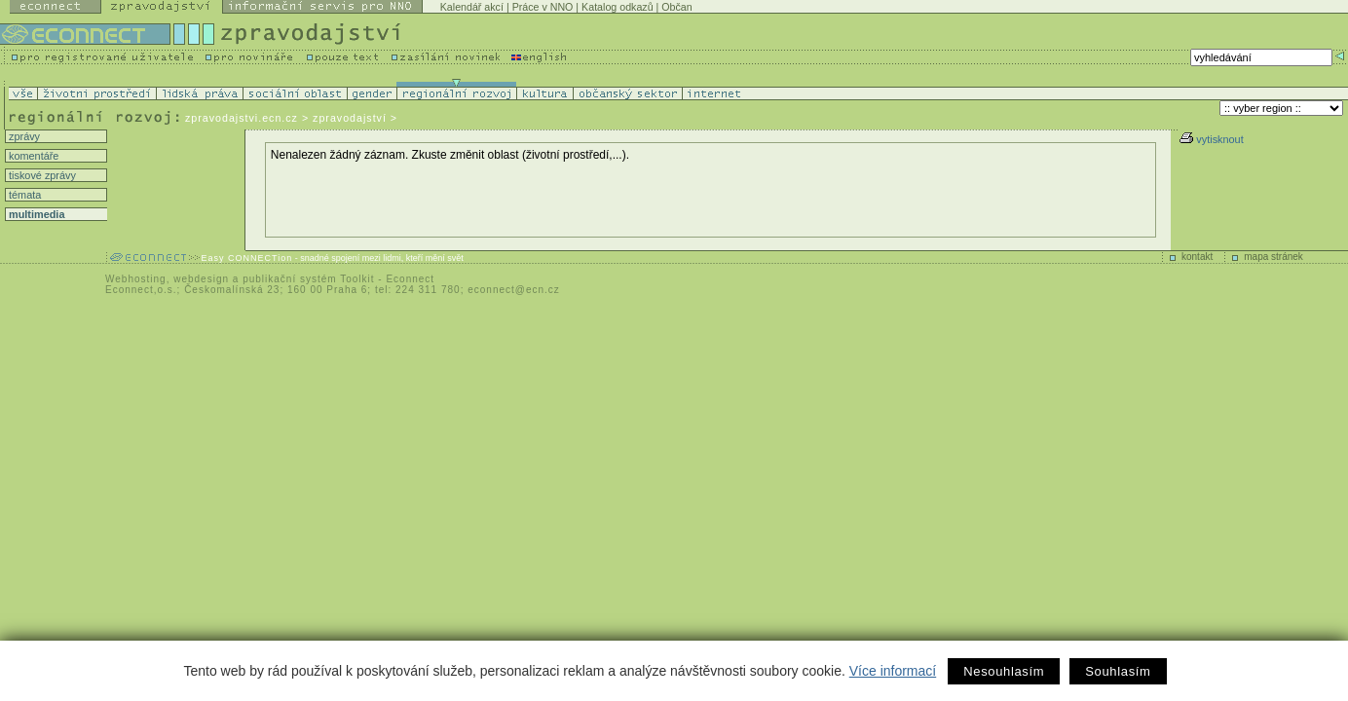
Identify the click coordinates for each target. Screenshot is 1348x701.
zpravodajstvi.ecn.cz (241, 118)
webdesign (201, 279)
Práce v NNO (543, 7)
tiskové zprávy (41, 175)
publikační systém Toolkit (308, 279)
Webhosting (136, 279)
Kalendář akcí (472, 7)
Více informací (892, 671)
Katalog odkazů (617, 7)
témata (23, 195)
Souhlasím (1117, 671)
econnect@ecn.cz (514, 289)
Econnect (410, 279)
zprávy (23, 136)
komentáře (32, 156)
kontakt (1197, 256)
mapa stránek (1273, 256)
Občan (676, 7)
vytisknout (1211, 139)
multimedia (35, 214)
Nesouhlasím (1003, 671)
